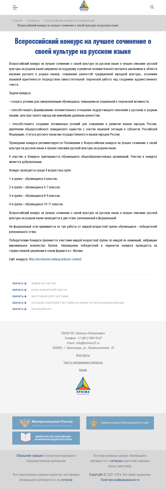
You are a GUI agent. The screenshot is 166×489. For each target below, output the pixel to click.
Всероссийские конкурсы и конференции (70, 20)
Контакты (83, 355)
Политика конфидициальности (120, 480)
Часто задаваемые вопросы (83, 362)
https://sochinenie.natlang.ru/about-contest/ (55, 259)
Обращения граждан (29, 456)
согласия (116, 461)
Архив (83, 370)
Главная (17, 20)
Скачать (18, 283)
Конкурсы (33, 20)
